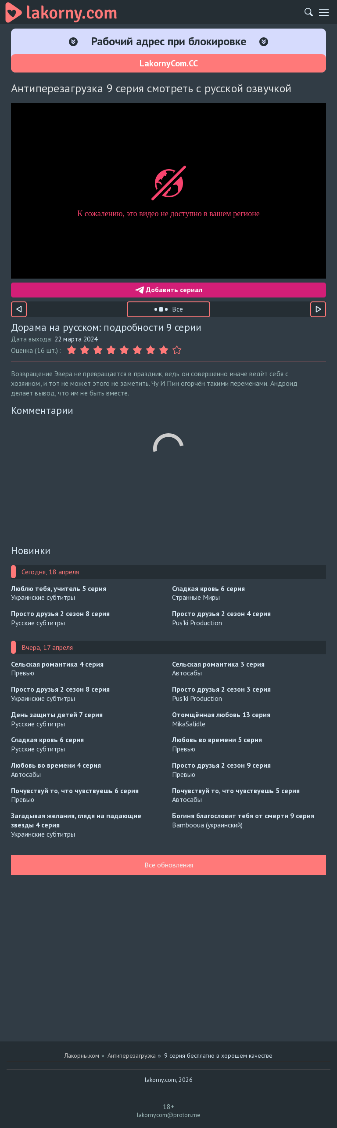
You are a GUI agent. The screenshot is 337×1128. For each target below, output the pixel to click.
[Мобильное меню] (324, 12)
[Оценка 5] (124, 350)
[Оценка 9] (176, 350)
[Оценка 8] (163, 350)
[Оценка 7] (150, 350)
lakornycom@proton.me (169, 1115)
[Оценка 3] (97, 350)
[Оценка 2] (84, 350)
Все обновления (168, 864)
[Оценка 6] (137, 350)
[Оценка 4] (111, 350)
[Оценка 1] (72, 350)
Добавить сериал (168, 289)
